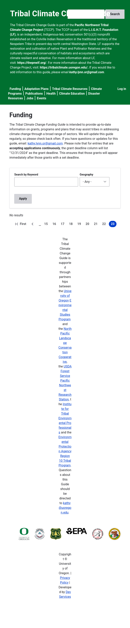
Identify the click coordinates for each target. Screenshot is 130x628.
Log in (121, 89)
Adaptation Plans (36, 89)
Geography (86, 174)
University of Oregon (65, 295)
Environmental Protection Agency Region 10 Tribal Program (65, 451)
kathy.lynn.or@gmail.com (45, 143)
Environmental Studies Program (65, 310)
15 (46, 224)
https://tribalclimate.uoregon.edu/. (64, 67)
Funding (15, 89)
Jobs (29, 98)
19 (79, 224)
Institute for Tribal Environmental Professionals (65, 418)
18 (71, 224)
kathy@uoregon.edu (65, 507)
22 (104, 224)
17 (63, 224)
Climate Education (72, 93)
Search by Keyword (26, 174)
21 (96, 224)
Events (41, 98)
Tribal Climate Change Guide (60, 13)
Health (51, 93)
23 (113, 224)
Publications (34, 93)
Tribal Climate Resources (70, 89)
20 (88, 224)
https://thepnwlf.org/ (31, 63)
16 (55, 224)
